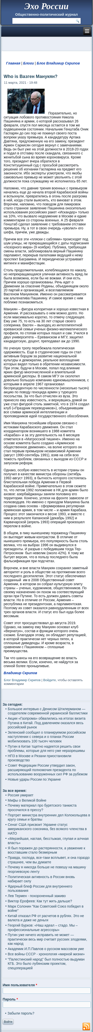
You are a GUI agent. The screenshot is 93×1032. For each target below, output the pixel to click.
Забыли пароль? (20, 1013)
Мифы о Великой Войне (27, 800)
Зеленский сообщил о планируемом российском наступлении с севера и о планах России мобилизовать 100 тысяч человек (47, 736)
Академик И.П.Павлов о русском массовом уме (46, 949)
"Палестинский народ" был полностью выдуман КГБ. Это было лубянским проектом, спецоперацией (46, 963)
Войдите (49, 680)
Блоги (28, 63)
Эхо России (46, 6)
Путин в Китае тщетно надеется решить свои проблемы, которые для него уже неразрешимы (46, 748)
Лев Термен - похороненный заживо (37, 896)
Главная (13, 63)
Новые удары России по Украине (34, 779)
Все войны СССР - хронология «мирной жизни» (46, 954)
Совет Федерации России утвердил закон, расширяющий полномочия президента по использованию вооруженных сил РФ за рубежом (47, 769)
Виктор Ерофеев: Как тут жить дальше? (40, 901)
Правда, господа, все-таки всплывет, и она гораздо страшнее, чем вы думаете (49, 860)
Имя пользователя (20, 985)
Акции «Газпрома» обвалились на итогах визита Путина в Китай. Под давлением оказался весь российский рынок (46, 722)
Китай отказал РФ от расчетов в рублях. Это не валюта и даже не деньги (46, 918)
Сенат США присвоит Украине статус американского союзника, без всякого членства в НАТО (47, 829)
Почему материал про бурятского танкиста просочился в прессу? (42, 807)
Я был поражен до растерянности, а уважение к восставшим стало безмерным (46, 850)
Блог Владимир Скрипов (58, 63)
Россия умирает (20, 795)
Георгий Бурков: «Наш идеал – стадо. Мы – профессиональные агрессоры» (43, 927)
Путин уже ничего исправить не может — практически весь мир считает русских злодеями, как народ (47, 939)
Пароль (10, 999)
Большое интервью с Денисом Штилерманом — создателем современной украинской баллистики (48, 711)
